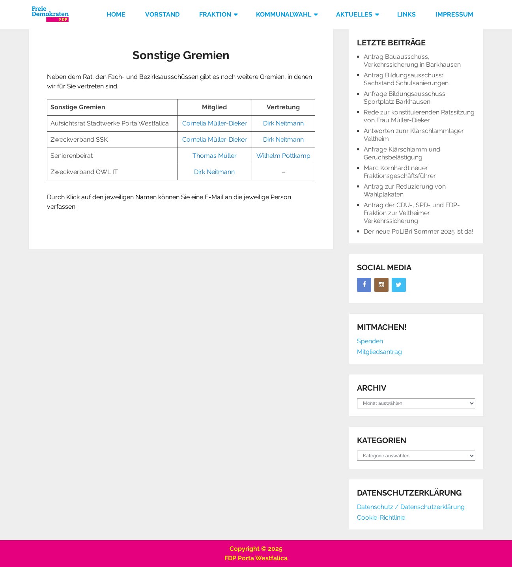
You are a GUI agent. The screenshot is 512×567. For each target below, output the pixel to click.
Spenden (370, 341)
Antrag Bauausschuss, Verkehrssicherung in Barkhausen (412, 60)
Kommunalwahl (283, 14)
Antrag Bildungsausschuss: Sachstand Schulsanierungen (406, 79)
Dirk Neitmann (283, 123)
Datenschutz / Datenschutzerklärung (411, 507)
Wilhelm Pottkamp (283, 155)
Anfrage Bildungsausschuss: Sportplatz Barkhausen (405, 97)
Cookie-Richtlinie (381, 517)
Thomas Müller (214, 155)
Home (116, 14)
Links (406, 14)
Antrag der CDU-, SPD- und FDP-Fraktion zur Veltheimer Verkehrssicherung (412, 213)
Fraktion (215, 14)
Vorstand (162, 14)
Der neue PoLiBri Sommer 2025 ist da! (418, 231)
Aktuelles (354, 14)
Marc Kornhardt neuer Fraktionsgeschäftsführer (400, 172)
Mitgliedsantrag (379, 352)
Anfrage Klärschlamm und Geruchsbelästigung (402, 153)
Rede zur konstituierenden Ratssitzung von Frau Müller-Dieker (419, 116)
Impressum (454, 14)
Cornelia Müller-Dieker (214, 123)
